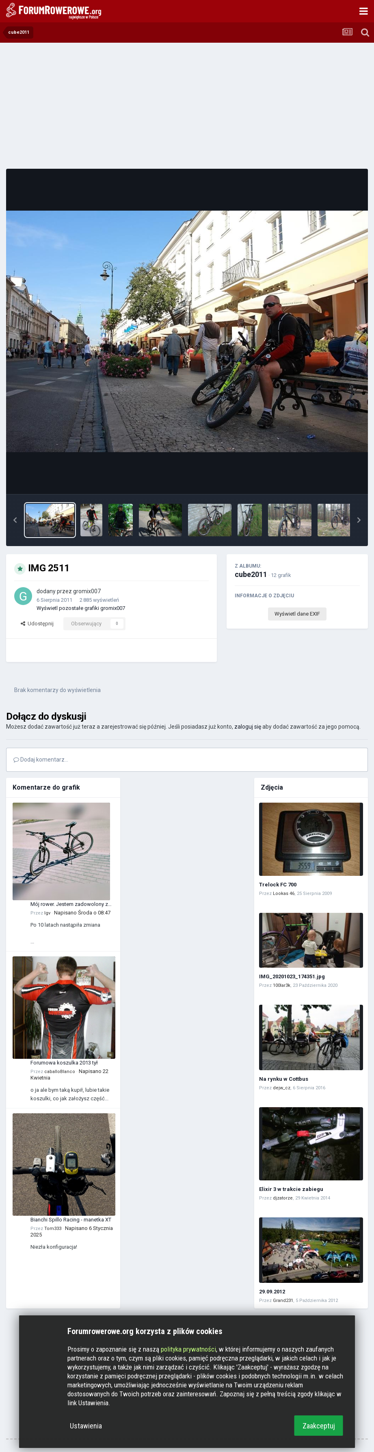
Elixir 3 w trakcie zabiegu (291, 1189)
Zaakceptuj (319, 1426)
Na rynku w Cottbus (283, 1079)
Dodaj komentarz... (40, 759)
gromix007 (87, 591)
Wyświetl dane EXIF (297, 614)
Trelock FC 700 (277, 885)
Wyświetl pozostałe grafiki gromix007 (81, 608)
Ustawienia (86, 1426)
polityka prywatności (188, 1349)
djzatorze (283, 1198)
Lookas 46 (283, 893)
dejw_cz (281, 1088)
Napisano (82, 913)
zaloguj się (247, 726)
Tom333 (52, 1228)
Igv (47, 913)
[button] (15, 520)
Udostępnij (37, 623)
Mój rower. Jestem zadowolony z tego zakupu (69, 904)
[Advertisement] (187, 106)
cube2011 (251, 574)
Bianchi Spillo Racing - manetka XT (70, 1220)
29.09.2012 (272, 1292)
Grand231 (283, 1300)
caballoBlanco (59, 1071)
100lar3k (281, 985)
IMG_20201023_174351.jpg (292, 976)
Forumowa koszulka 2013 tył (64, 1063)
